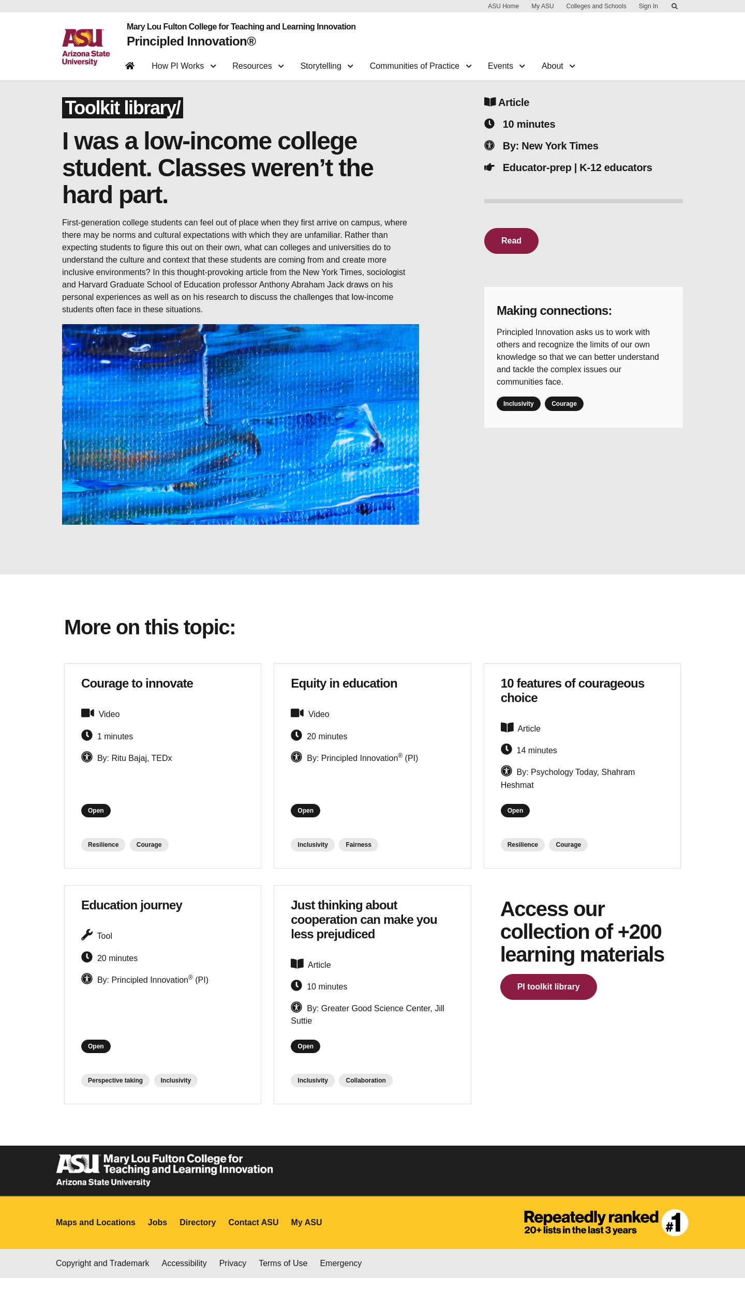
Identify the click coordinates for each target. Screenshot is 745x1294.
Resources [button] (258, 59)
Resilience (103, 856)
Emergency (341, 1279)
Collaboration (365, 1097)
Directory (198, 1239)
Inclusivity (518, 411)
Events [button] (506, 59)
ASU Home (503, 6)
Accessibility (184, 1279)
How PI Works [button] (184, 59)
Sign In (648, 6)
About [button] (558, 59)
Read (511, 248)
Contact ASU (253, 1239)
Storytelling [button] (327, 59)
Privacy (232, 1279)
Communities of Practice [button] (420, 59)
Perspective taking (115, 1097)
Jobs (157, 1239)
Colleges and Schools (597, 6)
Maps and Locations (96, 1239)
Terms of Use (283, 1279)
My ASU (542, 6)
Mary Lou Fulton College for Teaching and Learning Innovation (233, 25)
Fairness (358, 856)
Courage (564, 411)
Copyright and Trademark (103, 1279)
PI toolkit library (548, 998)
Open (99, 820)
